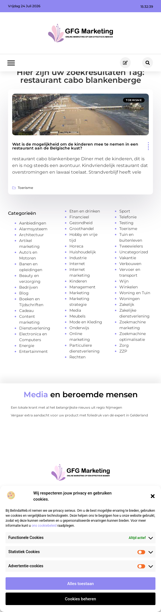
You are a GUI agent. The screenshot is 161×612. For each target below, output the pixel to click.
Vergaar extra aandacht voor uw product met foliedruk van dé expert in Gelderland (79, 433)
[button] (152, 496)
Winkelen (128, 305)
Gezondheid (80, 240)
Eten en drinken (84, 229)
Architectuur (31, 253)
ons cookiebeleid (44, 526)
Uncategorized (133, 270)
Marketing (79, 310)
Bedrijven (28, 305)
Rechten (77, 375)
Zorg (124, 363)
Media (75, 328)
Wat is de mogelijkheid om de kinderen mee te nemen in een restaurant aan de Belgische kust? (75, 164)
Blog (24, 311)
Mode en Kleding (85, 340)
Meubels (77, 334)
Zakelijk (126, 322)
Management (82, 305)
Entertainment (33, 369)
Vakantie (127, 275)
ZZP (123, 369)
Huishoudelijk (82, 270)
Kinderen (78, 299)
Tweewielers (131, 264)
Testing (126, 240)
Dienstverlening (34, 346)
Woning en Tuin (134, 310)
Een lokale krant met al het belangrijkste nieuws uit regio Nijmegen (66, 426)
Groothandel (81, 246)
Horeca (76, 264)
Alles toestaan (80, 583)
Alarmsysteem (33, 247)
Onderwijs (79, 345)
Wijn (124, 299)
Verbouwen (130, 281)
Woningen (129, 316)
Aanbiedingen (32, 241)
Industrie (78, 275)
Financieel (79, 235)
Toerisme (134, 118)
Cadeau (26, 328)
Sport (124, 229)
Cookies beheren (80, 598)
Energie (26, 363)
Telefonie (128, 235)
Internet (77, 281)
